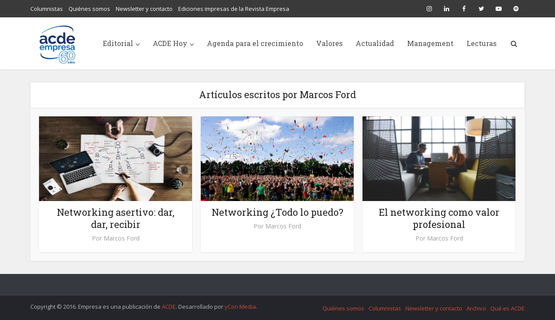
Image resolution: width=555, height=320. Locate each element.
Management (430, 43)
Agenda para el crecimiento (255, 43)
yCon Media (240, 306)
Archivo (476, 308)
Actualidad (375, 43)
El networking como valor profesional (439, 218)
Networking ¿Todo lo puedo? (277, 212)
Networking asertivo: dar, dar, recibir (115, 218)
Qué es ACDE (507, 308)
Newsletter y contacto (144, 9)
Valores (329, 43)
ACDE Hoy (170, 43)
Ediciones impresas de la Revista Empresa (233, 9)
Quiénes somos (89, 9)
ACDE (169, 306)
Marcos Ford (122, 238)
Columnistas (46, 9)
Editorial (118, 43)
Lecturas (481, 43)
